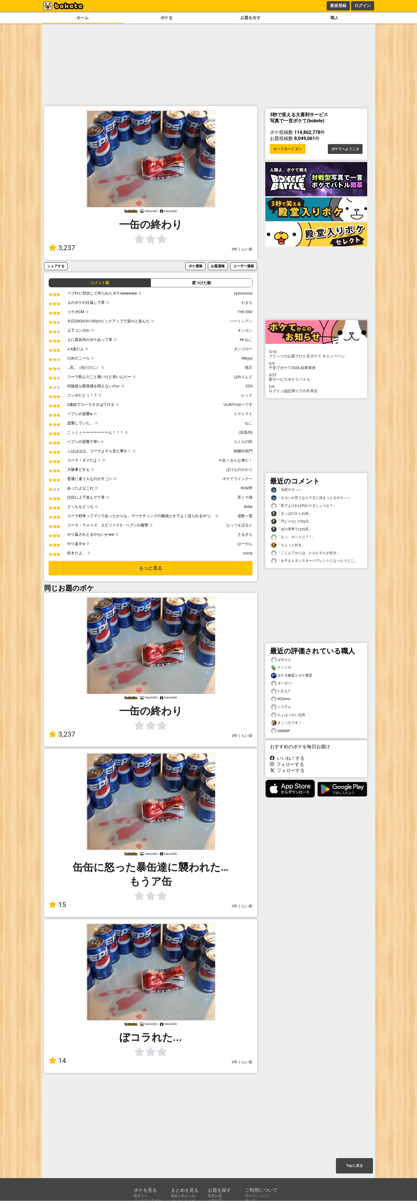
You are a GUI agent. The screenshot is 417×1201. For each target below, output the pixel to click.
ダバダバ (281, 683)
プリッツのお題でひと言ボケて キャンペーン (316, 354)
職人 (334, 17)
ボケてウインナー (237, 479)
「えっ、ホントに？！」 (293, 537)
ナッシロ (281, 667)
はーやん (245, 544)
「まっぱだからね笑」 (291, 513)
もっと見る (150, 568)
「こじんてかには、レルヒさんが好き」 (305, 553)
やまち (247, 302)
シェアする (56, 266)
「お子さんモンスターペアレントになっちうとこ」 (314, 561)
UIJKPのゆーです (238, 404)
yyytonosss (243, 293)
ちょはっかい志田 (288, 715)
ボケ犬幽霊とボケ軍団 (291, 675)
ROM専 (247, 488)
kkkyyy (247, 358)
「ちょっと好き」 (288, 545)
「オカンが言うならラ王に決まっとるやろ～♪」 (311, 498)
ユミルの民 (243, 441)
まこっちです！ (286, 723)
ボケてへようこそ (345, 149)
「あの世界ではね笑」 (291, 529)
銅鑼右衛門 (243, 451)
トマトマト (243, 414)
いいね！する (287, 758)
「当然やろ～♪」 (287, 490)
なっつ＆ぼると (239, 525)
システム (281, 707)
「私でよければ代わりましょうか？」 (303, 505)
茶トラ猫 (245, 497)
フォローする (287, 764)
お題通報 (218, 266)
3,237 (62, 248)
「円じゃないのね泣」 (291, 521)
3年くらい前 (242, 249)
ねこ (249, 423)
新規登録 (338, 5)
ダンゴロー (243, 349)
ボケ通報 (195, 266)
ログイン (362, 5)
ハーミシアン (241, 321)
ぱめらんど (243, 377)
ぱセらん (281, 659)
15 (57, 905)
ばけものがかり (239, 469)
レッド (247, 395)
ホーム (82, 17)
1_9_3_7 (280, 691)
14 (57, 1061)
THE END (245, 312)
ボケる (166, 17)
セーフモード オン (287, 149)
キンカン (245, 330)
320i (249, 386)
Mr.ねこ (246, 339)
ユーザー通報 (243, 266)
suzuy (248, 553)
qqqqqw (280, 730)
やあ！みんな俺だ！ (236, 460)
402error (281, 699)
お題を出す (250, 17)
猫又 (249, 367)
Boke (248, 506)
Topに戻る (354, 1166)
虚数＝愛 (245, 516)
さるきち (245, 534)
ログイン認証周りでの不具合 (316, 388)
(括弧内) (246, 432)
